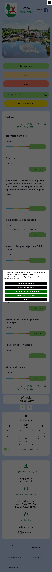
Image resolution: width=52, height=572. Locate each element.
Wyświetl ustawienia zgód (26, 287)
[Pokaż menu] (49, 2)
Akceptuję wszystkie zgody (26, 295)
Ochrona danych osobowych (26, 283)
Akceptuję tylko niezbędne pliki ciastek (26, 291)
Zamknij (26, 299)
